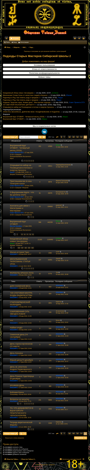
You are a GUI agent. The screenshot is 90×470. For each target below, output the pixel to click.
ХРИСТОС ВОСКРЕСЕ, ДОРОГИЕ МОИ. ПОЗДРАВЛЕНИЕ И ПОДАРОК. (31, 116)
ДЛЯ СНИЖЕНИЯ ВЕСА (20, 286)
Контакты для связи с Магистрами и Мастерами (20, 208)
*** (11, 320)
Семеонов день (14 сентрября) (19, 335)
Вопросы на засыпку (19, 399)
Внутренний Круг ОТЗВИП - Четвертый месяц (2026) (23, 120)
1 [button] (64, 137)
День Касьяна (16, 353)
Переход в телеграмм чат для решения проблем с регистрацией (45, 51)
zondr (57, 251)
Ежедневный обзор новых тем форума (18, 97)
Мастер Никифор (16, 226)
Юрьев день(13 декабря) (21, 360)
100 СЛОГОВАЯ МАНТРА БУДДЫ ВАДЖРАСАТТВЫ (21, 294)
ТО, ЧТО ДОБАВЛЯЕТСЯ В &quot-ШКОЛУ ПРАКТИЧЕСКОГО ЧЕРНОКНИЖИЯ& (21, 412)
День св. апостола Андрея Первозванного (21, 367)
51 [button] (81, 137)
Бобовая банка (17, 392)
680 (19, 248)
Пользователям (27, 199)
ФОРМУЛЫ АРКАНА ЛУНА (22, 273)
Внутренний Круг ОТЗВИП (13, 123)
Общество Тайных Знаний (20, 38)
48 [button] (70, 137)
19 (32, 234)
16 (24, 234)
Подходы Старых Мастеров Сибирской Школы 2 (37, 56)
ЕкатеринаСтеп (61, 192)
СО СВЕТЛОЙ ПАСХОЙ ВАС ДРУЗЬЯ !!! (19, 108)
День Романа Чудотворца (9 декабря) (22, 377)
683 (29, 248)
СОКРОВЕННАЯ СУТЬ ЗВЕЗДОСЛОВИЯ (19, 312)
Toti (57, 272)
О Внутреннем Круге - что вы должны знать (22, 193)
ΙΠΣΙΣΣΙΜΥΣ (14, 254)
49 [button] (73, 137)
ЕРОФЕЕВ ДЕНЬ (17, 385)
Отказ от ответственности (44, 69)
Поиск (8, 42)
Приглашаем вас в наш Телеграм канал (21, 182)
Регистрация (24, 42)
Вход (15, 42)
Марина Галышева (62, 180)
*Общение (25, 187)
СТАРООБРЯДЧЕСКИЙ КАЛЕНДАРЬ (20, 303)
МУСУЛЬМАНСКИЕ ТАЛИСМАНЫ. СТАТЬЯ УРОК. (20, 261)
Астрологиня (60, 311)
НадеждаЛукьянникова (63, 164)
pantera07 (59, 205)
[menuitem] (75, 38)
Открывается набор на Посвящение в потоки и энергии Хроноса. (28, 111)
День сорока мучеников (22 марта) (21, 344)
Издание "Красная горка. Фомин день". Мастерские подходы (27, 106)
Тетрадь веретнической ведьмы (21, 423)
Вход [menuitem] (79, 39)
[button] (57, 137)
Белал (58, 320)
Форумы (38, 38)
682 (26, 248)
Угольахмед (14, 394)
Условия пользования (44, 65)
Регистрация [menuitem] (84, 39)
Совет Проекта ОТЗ (16, 152)
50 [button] (77, 137)
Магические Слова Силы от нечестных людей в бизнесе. (25, 99)
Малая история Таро (19, 252)
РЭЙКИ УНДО (16, 327)
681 (22, 248)
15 (21, 234)
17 (27, 234)
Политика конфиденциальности (44, 73)
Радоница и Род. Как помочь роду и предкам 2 (21, 101)
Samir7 (12, 172)
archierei (59, 238)
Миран (58, 145)
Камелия (58, 301)
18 (30, 234)
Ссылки (7, 39)
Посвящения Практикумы (23, 174)
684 (32, 248)
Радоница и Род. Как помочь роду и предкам (20, 104)
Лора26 (58, 258)
